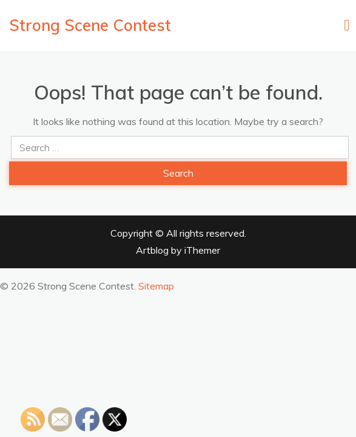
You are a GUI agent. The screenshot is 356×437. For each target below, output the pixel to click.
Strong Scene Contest (90, 25)
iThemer (202, 250)
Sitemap (156, 286)
